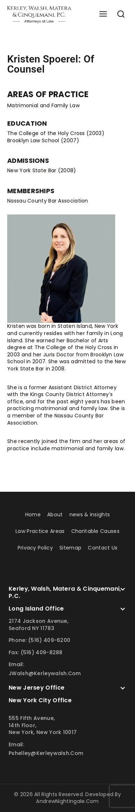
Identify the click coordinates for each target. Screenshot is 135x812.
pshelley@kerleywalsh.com (46, 753)
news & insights (89, 514)
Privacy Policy (35, 547)
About (55, 514)
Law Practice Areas (39, 531)
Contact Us (102, 547)
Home (33, 514)
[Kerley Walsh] (39, 14)
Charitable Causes (95, 531)
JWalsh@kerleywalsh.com (45, 673)
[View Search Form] (121, 14)
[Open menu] (103, 14)
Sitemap (70, 547)
